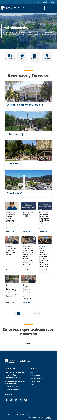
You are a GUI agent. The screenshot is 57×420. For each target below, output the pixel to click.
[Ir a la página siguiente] (40, 313)
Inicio (31, 372)
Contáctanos (8, 414)
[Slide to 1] (27, 47)
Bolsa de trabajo (35, 381)
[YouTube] (53, 2)
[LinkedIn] (46, 2)
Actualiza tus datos (36, 378)
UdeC (4, 2)
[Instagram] (50, 2)
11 (37, 313)
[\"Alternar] (42, 8)
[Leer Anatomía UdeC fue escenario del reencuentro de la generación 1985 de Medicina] (12, 279)
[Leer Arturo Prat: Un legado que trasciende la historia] (12, 240)
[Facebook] (39, 2)
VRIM (9, 2)
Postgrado (16, 2)
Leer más (10, 231)
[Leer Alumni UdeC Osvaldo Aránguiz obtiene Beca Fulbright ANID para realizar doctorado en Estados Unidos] (12, 206)
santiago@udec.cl (15, 389)
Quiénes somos (35, 375)
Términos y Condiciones (21, 414)
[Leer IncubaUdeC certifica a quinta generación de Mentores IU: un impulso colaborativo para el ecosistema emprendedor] (45, 240)
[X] (43, 2)
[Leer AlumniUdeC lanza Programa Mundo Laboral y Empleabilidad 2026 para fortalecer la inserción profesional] (45, 206)
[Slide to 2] (30, 47)
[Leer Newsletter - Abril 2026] (28, 206)
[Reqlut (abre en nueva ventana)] (28, 344)
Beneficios (33, 384)
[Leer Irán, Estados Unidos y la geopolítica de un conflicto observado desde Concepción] (28, 279)
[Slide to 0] (23, 47)
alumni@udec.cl (14, 378)
